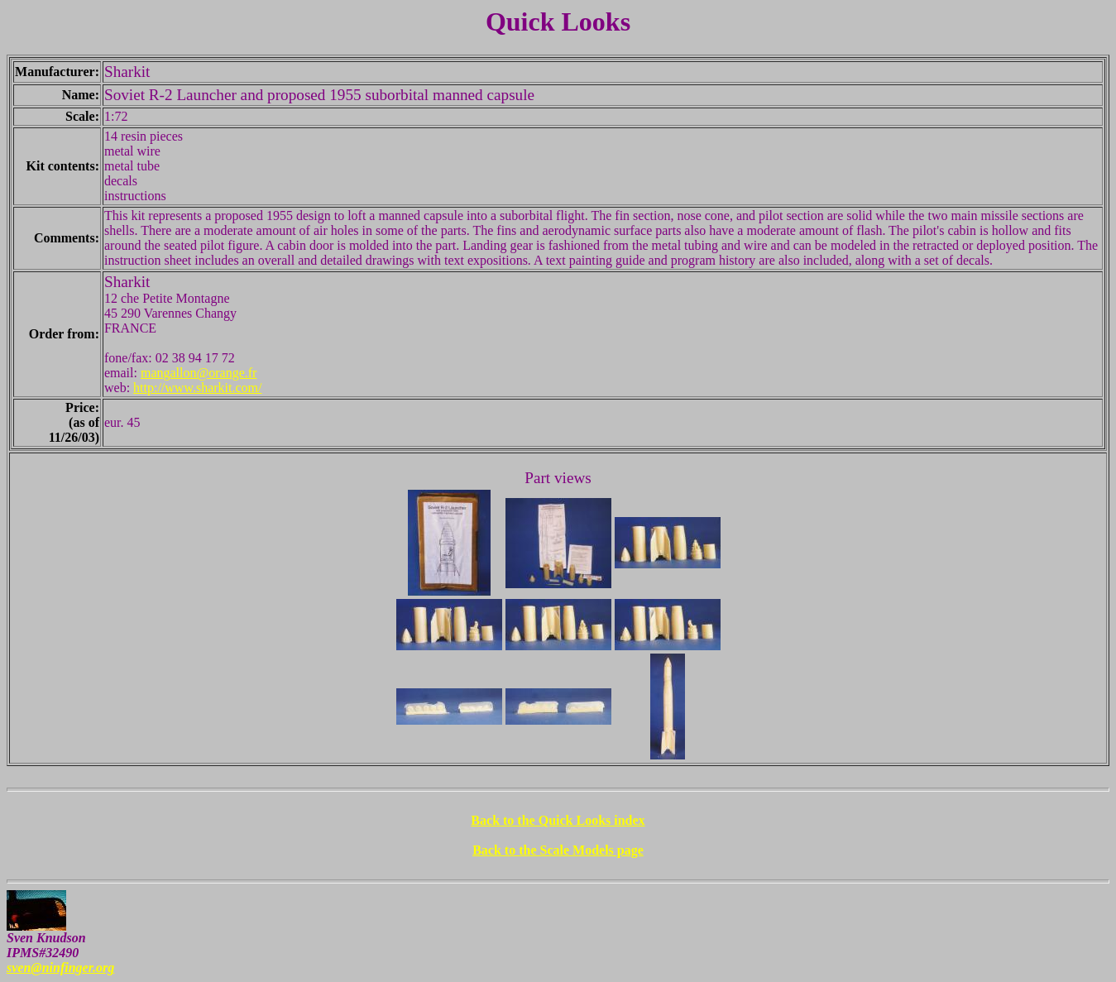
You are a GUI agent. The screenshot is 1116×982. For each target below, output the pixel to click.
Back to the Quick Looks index (557, 820)
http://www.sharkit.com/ (197, 388)
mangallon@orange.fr (198, 373)
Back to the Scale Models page (558, 850)
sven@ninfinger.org (60, 967)
